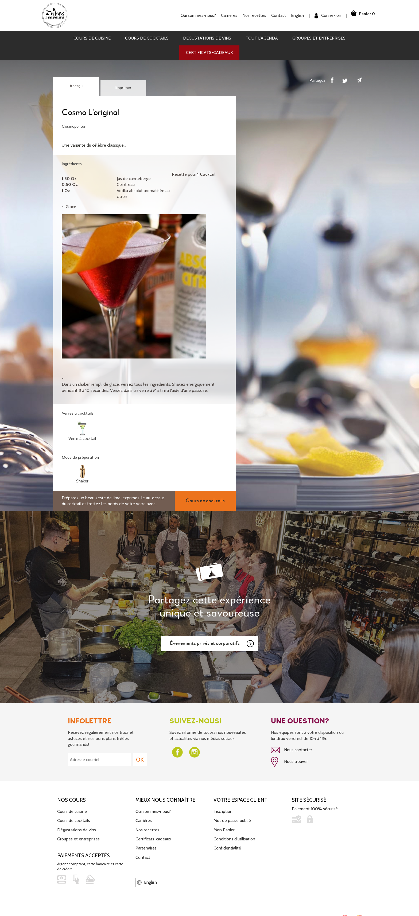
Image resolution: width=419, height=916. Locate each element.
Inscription (223, 809)
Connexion (322, 15)
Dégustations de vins (207, 38)
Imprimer (123, 88)
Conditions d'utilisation (234, 837)
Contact (273, 15)
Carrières (224, 15)
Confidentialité (227, 846)
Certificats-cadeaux (209, 52)
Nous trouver (289, 761)
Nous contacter (291, 750)
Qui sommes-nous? (193, 15)
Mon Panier (224, 828)
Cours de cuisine (92, 38)
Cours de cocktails (147, 38)
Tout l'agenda (262, 38)
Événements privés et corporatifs (212, 644)
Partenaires (146, 846)
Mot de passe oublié (232, 818)
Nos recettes (249, 15)
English (292, 15)
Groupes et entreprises (319, 38)
